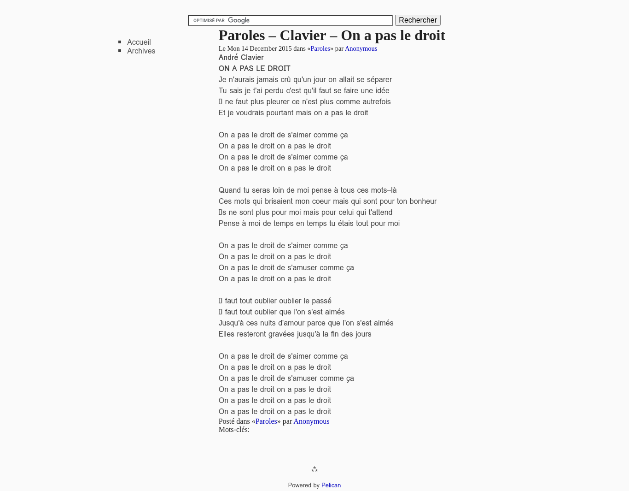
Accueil (139, 42)
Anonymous (361, 48)
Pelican (331, 485)
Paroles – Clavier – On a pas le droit (332, 35)
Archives (141, 51)
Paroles (320, 48)
